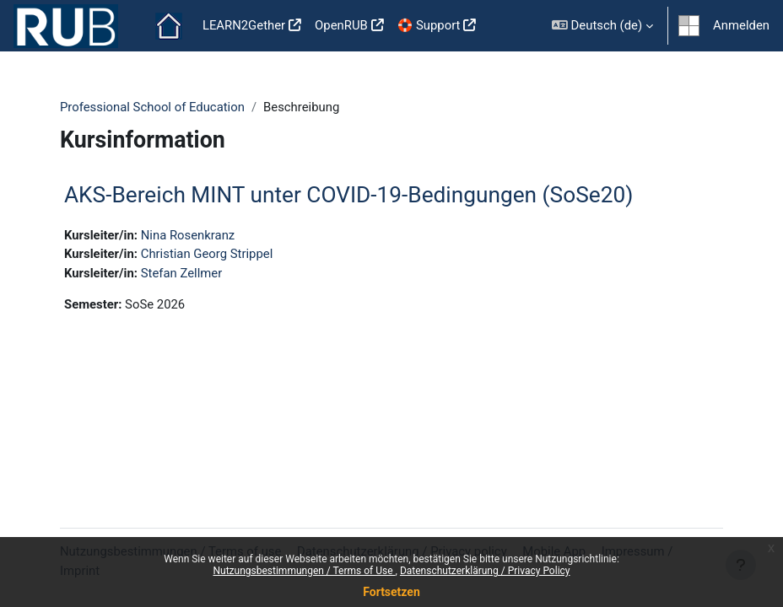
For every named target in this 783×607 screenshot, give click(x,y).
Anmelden (741, 25)
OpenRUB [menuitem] (341, 25)
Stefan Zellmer (182, 273)
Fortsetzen (391, 592)
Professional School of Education (152, 107)
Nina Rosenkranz (188, 235)
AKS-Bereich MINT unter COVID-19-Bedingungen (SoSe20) (348, 194)
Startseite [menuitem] (169, 26)
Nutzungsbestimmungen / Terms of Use (304, 571)
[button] (602, 25)
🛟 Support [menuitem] (429, 25)
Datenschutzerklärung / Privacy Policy (485, 571)
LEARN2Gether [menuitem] (243, 25)
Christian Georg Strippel (207, 253)
